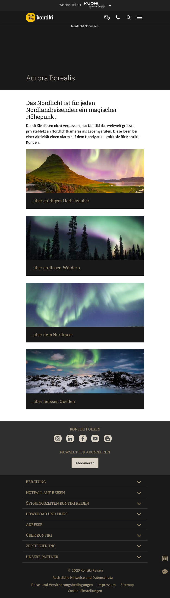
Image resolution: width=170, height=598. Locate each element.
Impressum (107, 585)
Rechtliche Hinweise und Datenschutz (83, 578)
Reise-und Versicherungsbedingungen (62, 585)
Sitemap (127, 585)
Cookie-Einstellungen (85, 591)
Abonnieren (85, 463)
